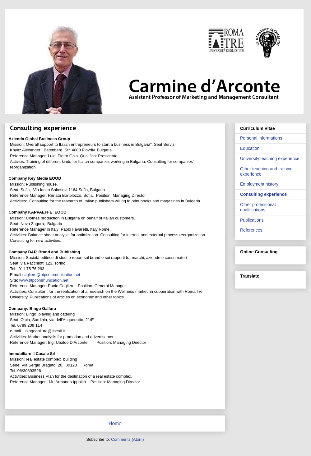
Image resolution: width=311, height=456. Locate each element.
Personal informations (261, 138)
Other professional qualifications (258, 207)
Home (115, 423)
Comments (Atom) (127, 439)
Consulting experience (263, 194)
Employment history (259, 184)
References (251, 230)
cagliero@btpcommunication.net (51, 274)
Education (249, 148)
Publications (252, 220)
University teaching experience (269, 158)
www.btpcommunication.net (43, 280)
